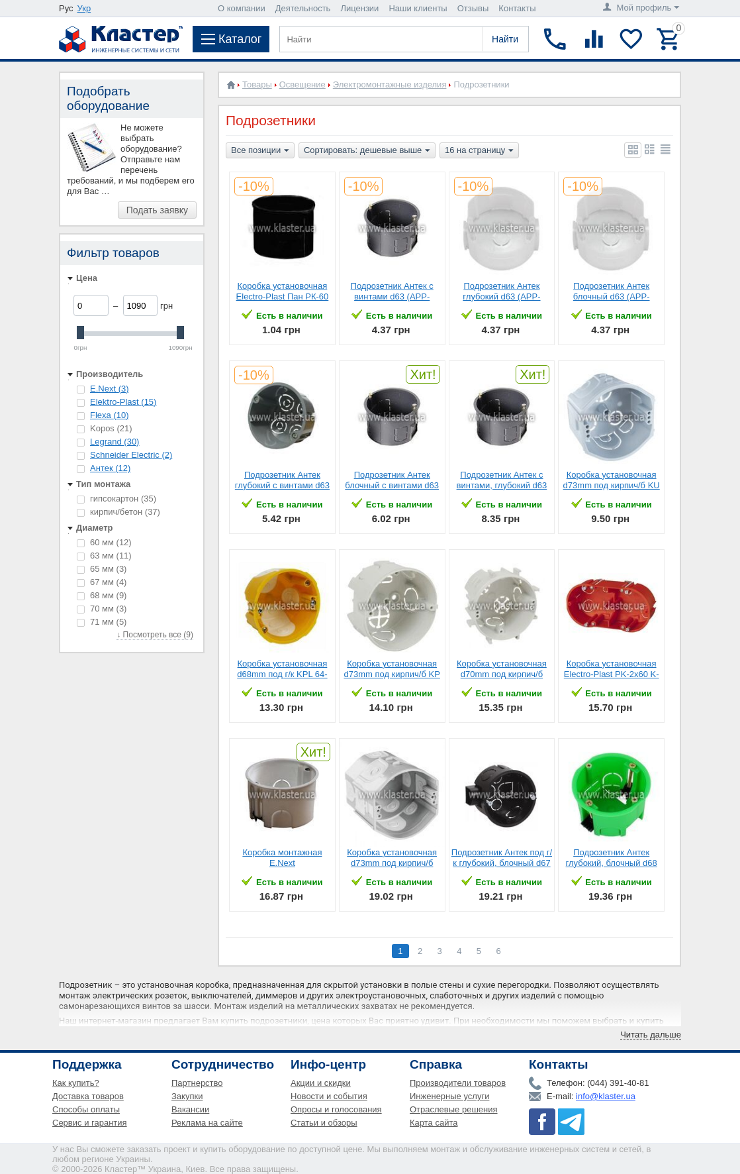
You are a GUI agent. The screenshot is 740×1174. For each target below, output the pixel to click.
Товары (257, 84)
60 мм (104, 542)
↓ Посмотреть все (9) (154, 634)
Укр (84, 8)
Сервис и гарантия (89, 1123)
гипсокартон (116, 499)
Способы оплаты (86, 1109)
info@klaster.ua (605, 1096)
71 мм (101, 622)
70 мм (101, 609)
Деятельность (303, 8)
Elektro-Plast (123, 402)
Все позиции (260, 151)
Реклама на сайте (207, 1123)
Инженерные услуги (449, 1096)
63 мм (104, 555)
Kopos (104, 428)
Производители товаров (458, 1083)
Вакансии (190, 1109)
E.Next (109, 389)
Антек (110, 468)
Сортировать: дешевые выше (367, 151)
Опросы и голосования (336, 1109)
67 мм (101, 582)
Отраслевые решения (454, 1109)
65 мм (101, 569)
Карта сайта (433, 1123)
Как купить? (75, 1083)
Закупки (187, 1096)
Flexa (109, 415)
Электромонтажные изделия (390, 84)
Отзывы (473, 8)
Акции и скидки (321, 1083)
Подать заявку (157, 210)
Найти (505, 39)
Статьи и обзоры (324, 1123)
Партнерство (197, 1083)
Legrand (114, 442)
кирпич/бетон (118, 512)
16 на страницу (479, 151)
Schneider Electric (131, 455)
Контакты (516, 8)
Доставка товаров (88, 1096)
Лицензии (359, 8)
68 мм (101, 595)
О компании (241, 8)
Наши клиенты (418, 8)
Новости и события (329, 1096)
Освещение (302, 84)
